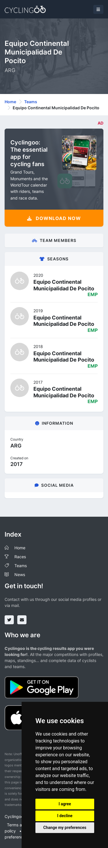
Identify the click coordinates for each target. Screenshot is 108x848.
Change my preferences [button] (64, 827)
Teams (30, 101)
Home (10, 101)
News (19, 574)
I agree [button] (64, 804)
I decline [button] (64, 815)
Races (20, 556)
